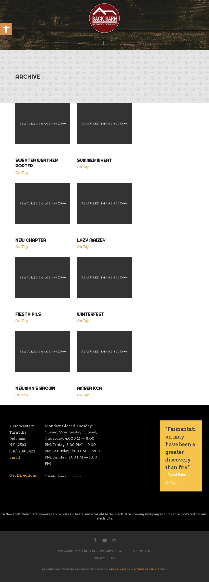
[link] (6, 29)
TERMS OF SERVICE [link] (147, 569)
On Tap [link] (21, 173)
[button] (104, 43)
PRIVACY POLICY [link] (104, 558)
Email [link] (14, 457)
